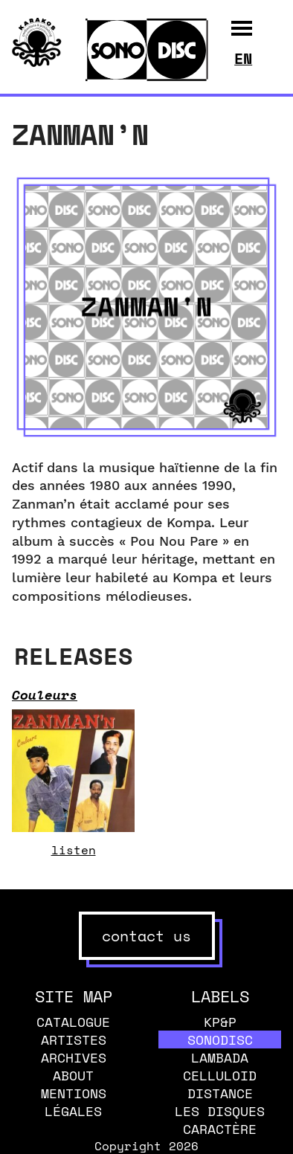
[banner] (37, 62)
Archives (73, 1057)
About (73, 1075)
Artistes (73, 1039)
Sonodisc (220, 1039)
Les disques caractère (220, 1119)
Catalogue (73, 1021)
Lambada (219, 1057)
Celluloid (220, 1075)
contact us (146, 936)
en (243, 58)
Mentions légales (73, 1102)
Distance (220, 1093)
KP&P (220, 1021)
